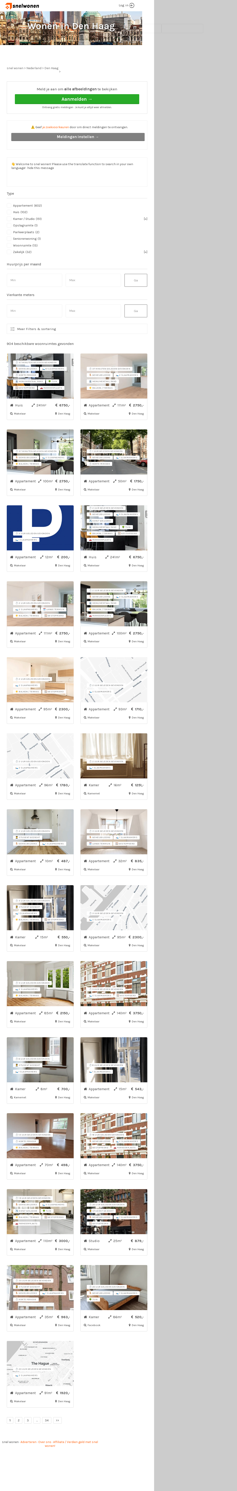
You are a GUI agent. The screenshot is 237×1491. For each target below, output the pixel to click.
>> (57, 1437)
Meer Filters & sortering (36, 346)
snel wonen (10, 1459)
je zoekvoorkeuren (55, 144)
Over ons (44, 1459)
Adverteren (28, 1459)
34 (47, 1437)
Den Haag (51, 85)
